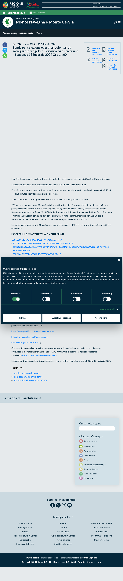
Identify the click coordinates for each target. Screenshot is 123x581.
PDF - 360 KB (112, 52)
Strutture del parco (63, 544)
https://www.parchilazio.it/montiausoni (29, 337)
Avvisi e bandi (63, 540)
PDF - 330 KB (97, 52)
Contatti (71, 562)
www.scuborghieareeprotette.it (25, 342)
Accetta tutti (101, 318)
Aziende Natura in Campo (63, 535)
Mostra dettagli (107, 309)
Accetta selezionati (61, 318)
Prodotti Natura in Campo (25, 535)
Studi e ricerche (101, 540)
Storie (25, 531)
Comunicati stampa (25, 544)
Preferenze (59, 562)
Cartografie (25, 540)
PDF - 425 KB (112, 60)
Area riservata (94, 562)
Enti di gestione (25, 527)
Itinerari (63, 523)
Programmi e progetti (101, 535)
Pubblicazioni (101, 531)
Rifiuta (22, 318)
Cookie (48, 562)
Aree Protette (25, 523)
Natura (63, 527)
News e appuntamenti (17, 33)
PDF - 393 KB (97, 61)
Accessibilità (28, 562)
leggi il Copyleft (89, 558)
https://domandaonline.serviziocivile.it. (40, 355)
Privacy (39, 562)
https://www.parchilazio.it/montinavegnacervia (32, 331)
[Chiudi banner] (119, 260)
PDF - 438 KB (112, 67)
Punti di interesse (101, 527)
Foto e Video (63, 531)
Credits (81, 562)
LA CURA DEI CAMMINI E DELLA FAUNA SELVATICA (37, 240)
